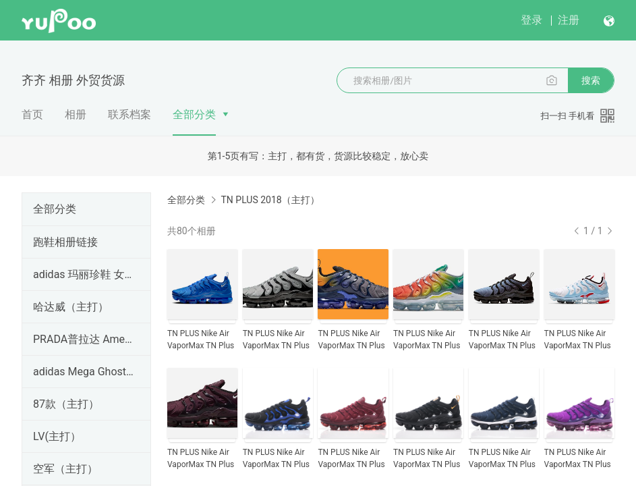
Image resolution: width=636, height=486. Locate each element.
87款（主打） (66, 404)
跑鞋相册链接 (65, 242)
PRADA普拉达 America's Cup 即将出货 (83, 339)
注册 (568, 20)
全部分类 (194, 114)
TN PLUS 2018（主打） (270, 199)
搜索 (590, 80)
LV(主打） (57, 436)
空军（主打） (65, 468)
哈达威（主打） (71, 306)
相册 (75, 114)
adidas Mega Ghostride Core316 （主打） (83, 371)
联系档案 (129, 114)
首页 (32, 114)
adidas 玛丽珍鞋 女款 (83, 274)
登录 (531, 20)
